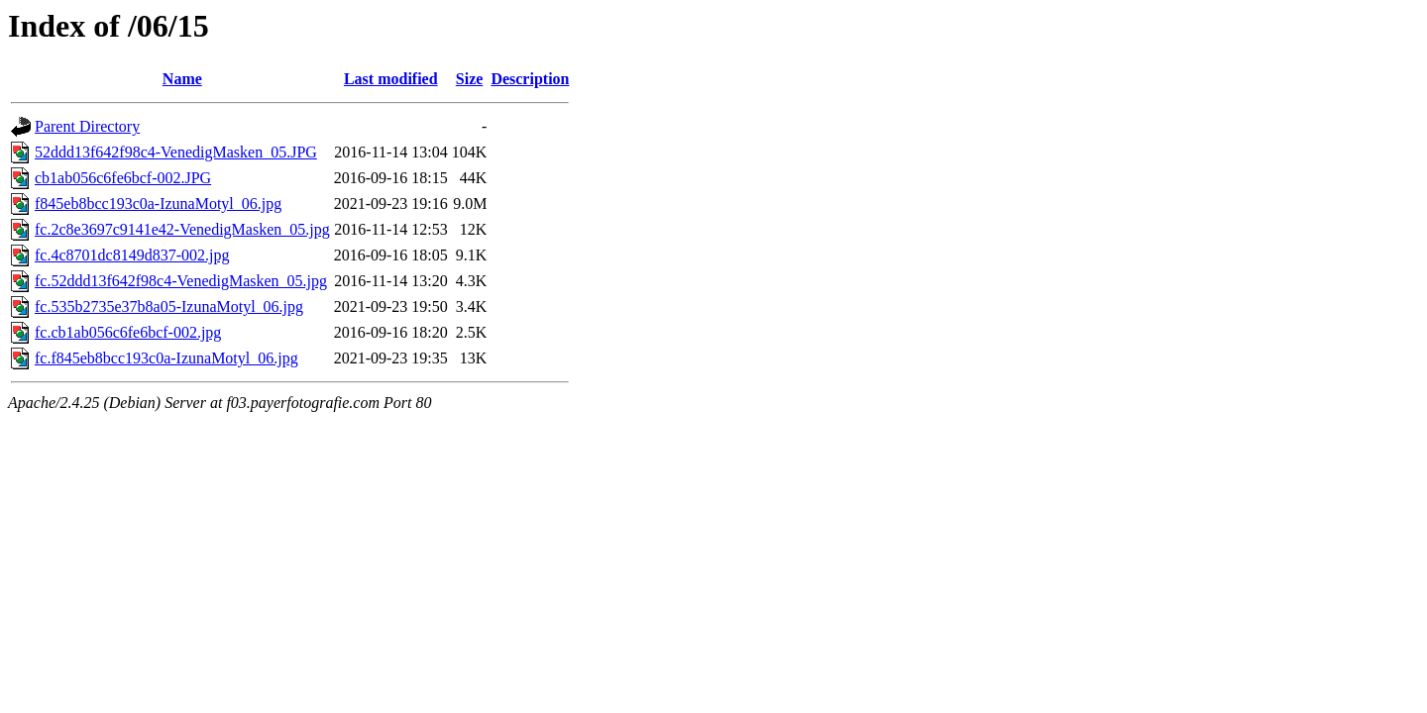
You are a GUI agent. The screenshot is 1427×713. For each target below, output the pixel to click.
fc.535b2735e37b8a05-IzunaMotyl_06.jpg (169, 306)
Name (182, 78)
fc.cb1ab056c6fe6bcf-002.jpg (128, 332)
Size (470, 78)
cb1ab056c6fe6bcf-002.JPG (123, 177)
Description (530, 78)
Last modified (391, 78)
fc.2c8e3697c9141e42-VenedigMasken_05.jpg (182, 229)
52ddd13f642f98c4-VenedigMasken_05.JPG (176, 152)
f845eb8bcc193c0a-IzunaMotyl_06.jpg (158, 203)
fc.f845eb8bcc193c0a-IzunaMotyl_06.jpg (166, 358)
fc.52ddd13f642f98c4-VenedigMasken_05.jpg (181, 280)
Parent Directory (87, 126)
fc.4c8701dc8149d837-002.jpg (132, 255)
